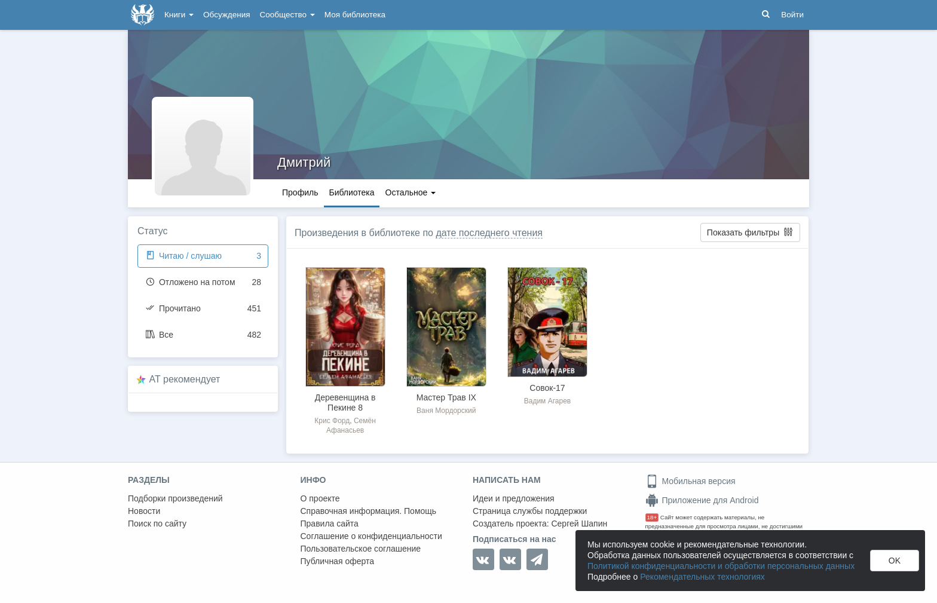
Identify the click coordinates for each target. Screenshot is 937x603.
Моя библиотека (354, 14)
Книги (179, 14)
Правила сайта (330, 523)
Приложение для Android (702, 500)
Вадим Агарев (547, 401)
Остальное (410, 192)
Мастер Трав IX (446, 397)
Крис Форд (332, 421)
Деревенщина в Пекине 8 (345, 402)
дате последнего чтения (489, 233)
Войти (792, 14)
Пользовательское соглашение (361, 548)
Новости (144, 511)
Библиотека (351, 192)
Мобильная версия (690, 481)
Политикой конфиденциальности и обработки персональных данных (721, 566)
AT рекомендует (185, 379)
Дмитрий (303, 162)
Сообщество (287, 14)
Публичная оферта (338, 561)
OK (895, 560)
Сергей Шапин (579, 523)
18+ (652, 517)
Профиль (300, 192)
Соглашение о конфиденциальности (371, 536)
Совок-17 (547, 388)
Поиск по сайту (157, 523)
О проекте (320, 498)
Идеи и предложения (514, 498)
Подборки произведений (175, 498)
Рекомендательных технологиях (702, 576)
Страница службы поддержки (530, 511)
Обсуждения (226, 14)
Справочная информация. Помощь (369, 511)
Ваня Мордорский (446, 410)
